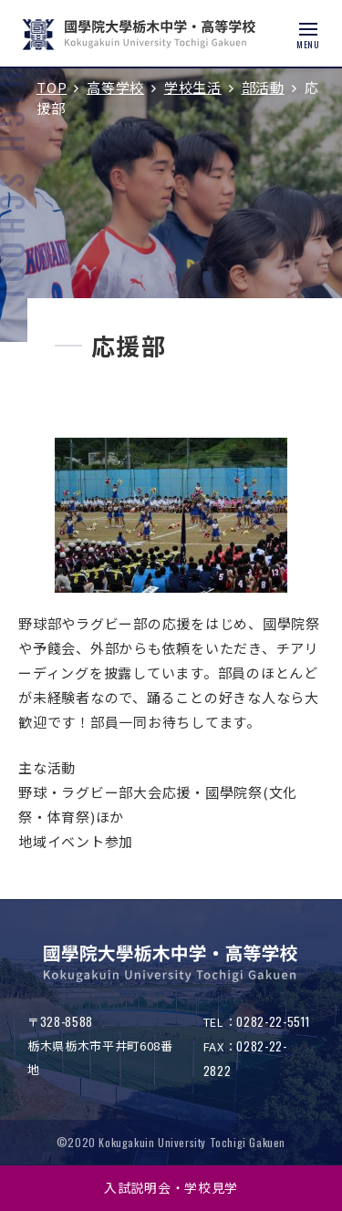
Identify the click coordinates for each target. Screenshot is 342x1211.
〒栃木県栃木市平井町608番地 (99, 1045)
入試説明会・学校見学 (171, 1187)
